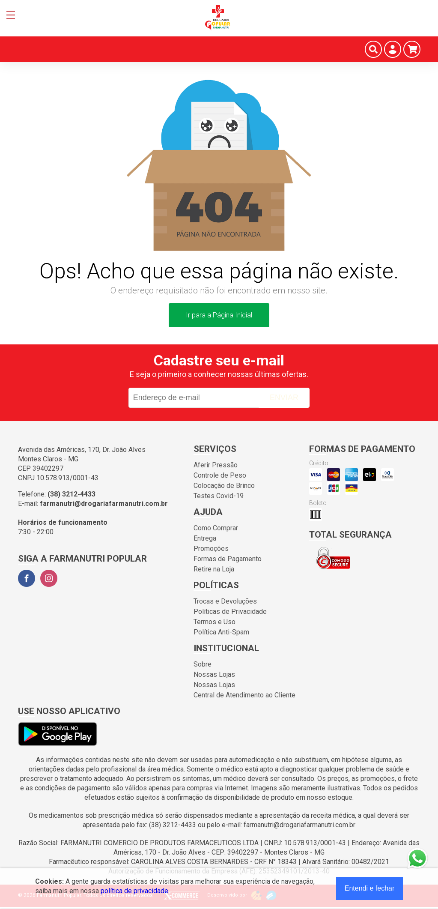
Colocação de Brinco (224, 485)
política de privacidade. (135, 891)
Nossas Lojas (214, 674)
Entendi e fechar (370, 888)
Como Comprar (216, 528)
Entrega (205, 538)
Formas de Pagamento (228, 559)
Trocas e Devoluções (225, 601)
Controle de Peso (220, 475)
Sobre (203, 664)
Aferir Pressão (216, 465)
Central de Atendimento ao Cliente (244, 695)
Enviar (284, 397)
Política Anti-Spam (221, 632)
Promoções (211, 548)
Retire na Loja (214, 569)
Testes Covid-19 (219, 496)
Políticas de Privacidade (230, 611)
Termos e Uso (214, 622)
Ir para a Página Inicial (219, 315)
